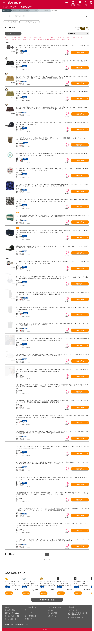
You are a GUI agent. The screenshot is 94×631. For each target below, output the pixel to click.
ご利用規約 (71, 607)
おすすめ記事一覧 (30, 607)
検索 (86, 15)
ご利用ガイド (29, 619)
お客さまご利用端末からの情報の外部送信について (77, 614)
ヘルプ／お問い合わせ (55, 607)
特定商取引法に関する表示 (76, 618)
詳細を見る (80, 52)
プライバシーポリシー (74, 610)
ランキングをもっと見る (47, 600)
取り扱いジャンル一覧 (12, 616)
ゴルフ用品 (34, 10)
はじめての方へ (52, 616)
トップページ (6, 10)
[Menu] (3, 2)
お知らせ (50, 610)
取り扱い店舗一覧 (10, 619)
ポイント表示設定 (30, 616)
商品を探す (8, 607)
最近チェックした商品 (12, 613)
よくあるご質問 (52, 613)
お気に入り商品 (10, 610)
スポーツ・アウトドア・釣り (20, 10)
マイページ (28, 613)
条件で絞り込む (13, 34)
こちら (26, 624)
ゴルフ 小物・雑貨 (45, 10)
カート (27, 610)
